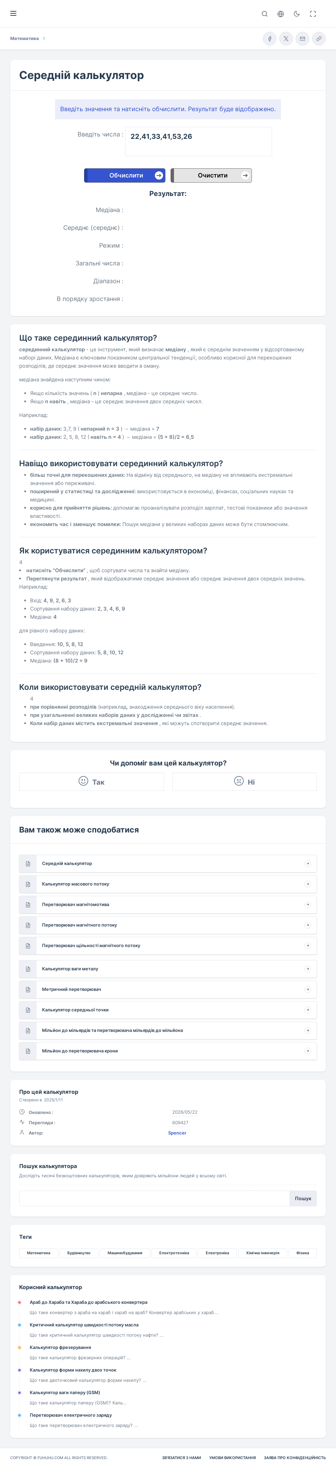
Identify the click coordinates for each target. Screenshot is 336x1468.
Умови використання (232, 1457)
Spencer (177, 1133)
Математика (38, 1252)
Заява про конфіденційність (295, 1457)
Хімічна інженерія (262, 1252)
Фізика (302, 1252)
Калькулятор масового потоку (75, 884)
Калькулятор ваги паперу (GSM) (65, 1392)
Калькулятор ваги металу (70, 968)
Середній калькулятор (67, 863)
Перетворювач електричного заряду (71, 1415)
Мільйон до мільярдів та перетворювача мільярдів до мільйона (112, 1030)
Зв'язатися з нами (181, 1457)
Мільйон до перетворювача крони (80, 1050)
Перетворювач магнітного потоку (79, 925)
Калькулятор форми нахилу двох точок (73, 1370)
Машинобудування (125, 1252)
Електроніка (217, 1252)
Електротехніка (174, 1252)
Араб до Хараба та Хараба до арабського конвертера (88, 1302)
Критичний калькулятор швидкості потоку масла (84, 1324)
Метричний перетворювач (71, 989)
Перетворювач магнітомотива (75, 904)
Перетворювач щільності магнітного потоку (91, 945)
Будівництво (79, 1252)
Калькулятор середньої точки (75, 1009)
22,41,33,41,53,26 (198, 141)
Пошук (303, 1198)
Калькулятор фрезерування (60, 1347)
